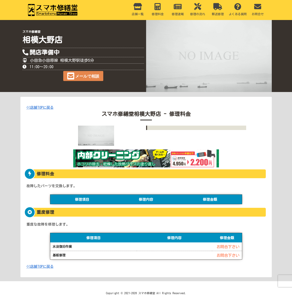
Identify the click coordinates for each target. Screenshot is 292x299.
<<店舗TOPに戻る (40, 107)
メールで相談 (87, 76)
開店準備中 (44, 52)
